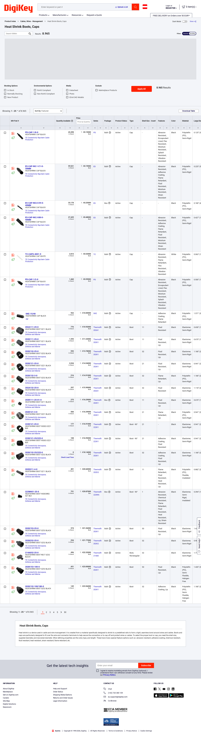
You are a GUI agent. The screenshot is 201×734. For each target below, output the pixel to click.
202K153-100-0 (32, 567)
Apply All (141, 89)
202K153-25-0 (32, 528)
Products (43, 15)
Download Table (188, 111)
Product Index (10, 21)
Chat (108, 689)
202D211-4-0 (31, 469)
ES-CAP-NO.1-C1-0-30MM (34, 167)
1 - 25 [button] (13, 111)
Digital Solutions (9, 704)
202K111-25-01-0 (33, 400)
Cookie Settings (146, 731)
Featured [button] (41, 111)
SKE (95, 313)
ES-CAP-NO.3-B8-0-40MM (34, 218)
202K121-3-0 (31, 412)
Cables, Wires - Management (31, 21)
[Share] (193, 21)
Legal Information (60, 701)
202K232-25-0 (32, 540)
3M (27, 319)
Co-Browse (110, 701)
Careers (6, 698)
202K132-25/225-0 (34, 452)
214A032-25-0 (32, 552)
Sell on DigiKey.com (10, 695)
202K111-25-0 (32, 339)
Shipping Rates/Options (62, 695)
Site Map (6, 701)
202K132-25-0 (32, 351)
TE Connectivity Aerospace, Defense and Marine (36, 333)
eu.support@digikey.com (116, 697)
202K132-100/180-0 (34, 586)
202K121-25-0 (32, 363)
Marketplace (8, 692)
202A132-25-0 (32, 388)
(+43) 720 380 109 (113, 693)
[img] (18, 9)
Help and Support (60, 689)
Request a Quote (94, 15)
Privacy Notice (109, 675)
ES (94, 166)
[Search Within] (16, 34)
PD (94, 132)
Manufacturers (59, 15)
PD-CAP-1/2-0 (31, 279)
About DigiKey (8, 689)
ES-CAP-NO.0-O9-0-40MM (34, 204)
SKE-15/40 (31, 314)
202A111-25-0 (32, 327)
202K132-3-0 (31, 375)
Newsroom (7, 707)
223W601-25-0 (32, 491)
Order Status (58, 692)
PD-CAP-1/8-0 (31, 132)
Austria (56, 731)
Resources (76, 15)
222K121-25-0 (32, 424)
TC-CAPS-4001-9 (33, 254)
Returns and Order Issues (63, 698)
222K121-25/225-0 (34, 438)
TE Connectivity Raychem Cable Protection (37, 139)
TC (94, 254)
